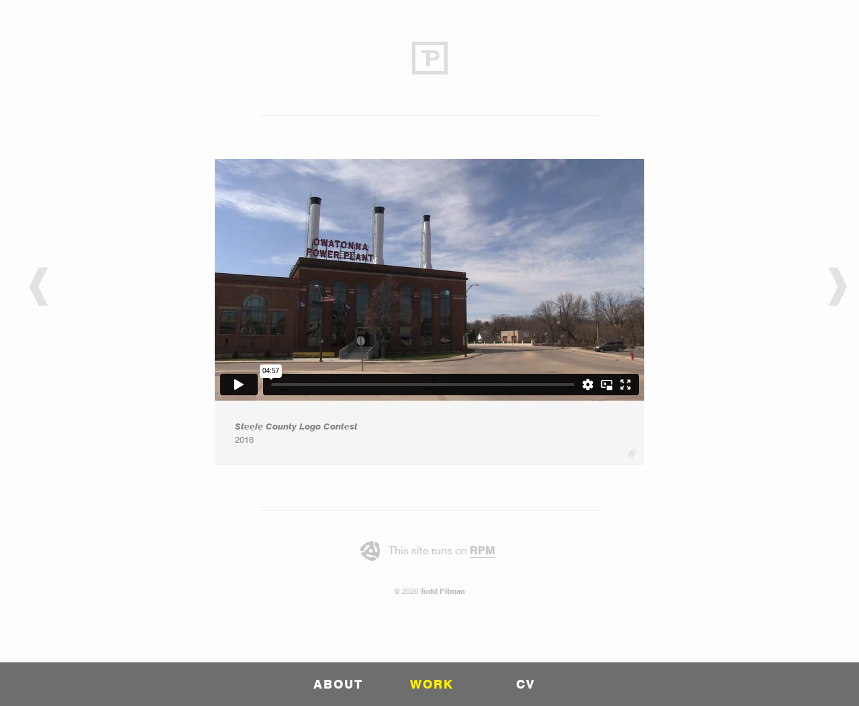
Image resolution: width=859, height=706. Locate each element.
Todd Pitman (442, 591)
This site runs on (442, 551)
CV (526, 684)
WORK (432, 684)
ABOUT (338, 684)
